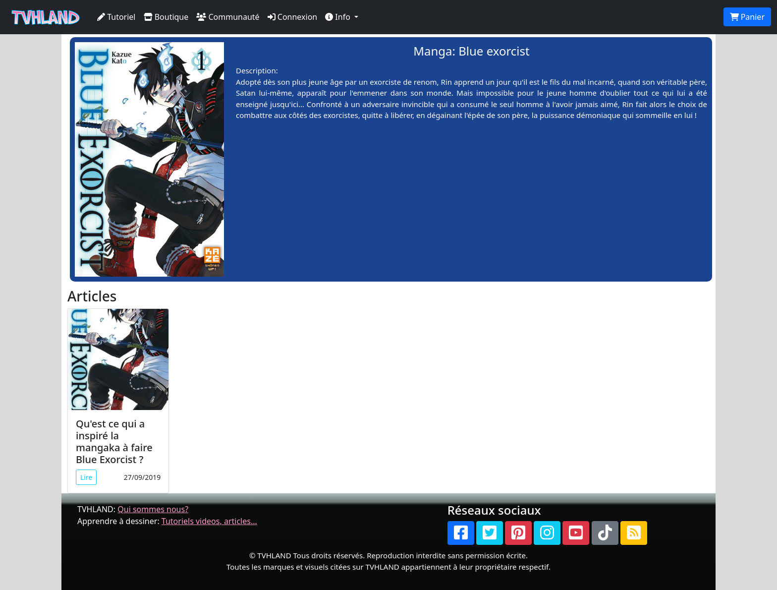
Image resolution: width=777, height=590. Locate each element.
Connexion (293, 16)
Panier (747, 16)
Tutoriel (116, 16)
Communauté (227, 16)
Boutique (166, 16)
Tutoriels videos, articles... (209, 521)
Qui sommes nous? (152, 509)
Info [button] (338, 16)
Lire (86, 477)
